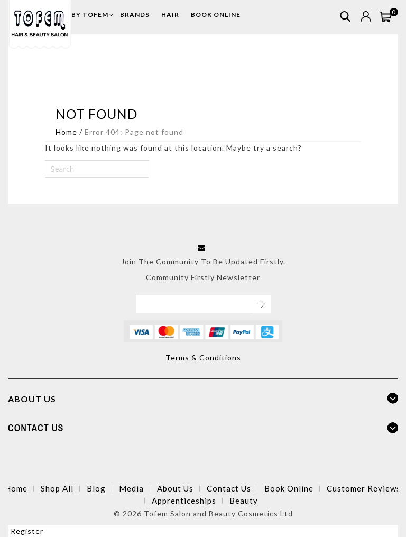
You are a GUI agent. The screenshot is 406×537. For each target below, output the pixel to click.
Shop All (57, 488)
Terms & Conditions (203, 357)
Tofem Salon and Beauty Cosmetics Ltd (218, 513)
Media (131, 488)
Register (27, 530)
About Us (175, 488)
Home (66, 131)
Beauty (243, 500)
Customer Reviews (364, 488)
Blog (96, 488)
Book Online (288, 488)
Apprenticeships (184, 500)
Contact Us (229, 488)
